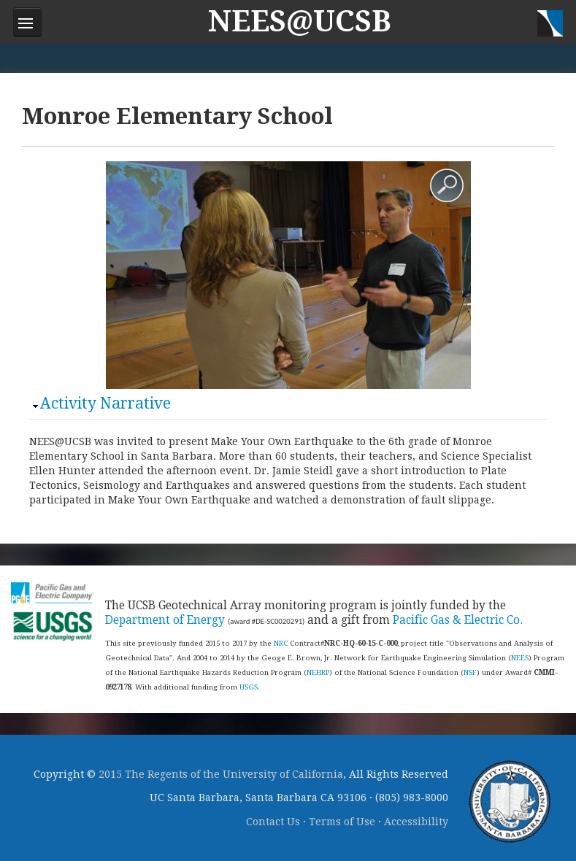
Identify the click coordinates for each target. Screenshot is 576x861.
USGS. (249, 687)
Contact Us (273, 821)
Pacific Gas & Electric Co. (458, 620)
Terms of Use (342, 821)
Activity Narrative (105, 403)
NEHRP (318, 672)
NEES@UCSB (299, 21)
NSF (470, 672)
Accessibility (416, 821)
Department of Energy (165, 620)
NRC (281, 643)
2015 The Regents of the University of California (221, 774)
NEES (520, 658)
